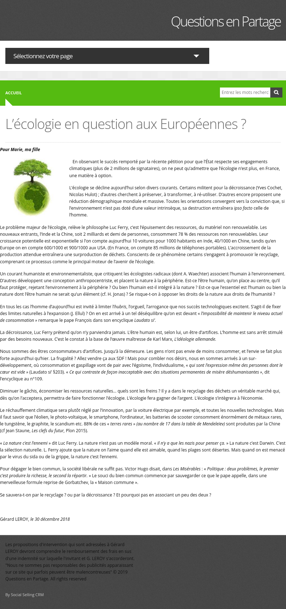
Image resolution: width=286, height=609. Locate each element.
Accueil (13, 92)
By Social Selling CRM (24, 594)
